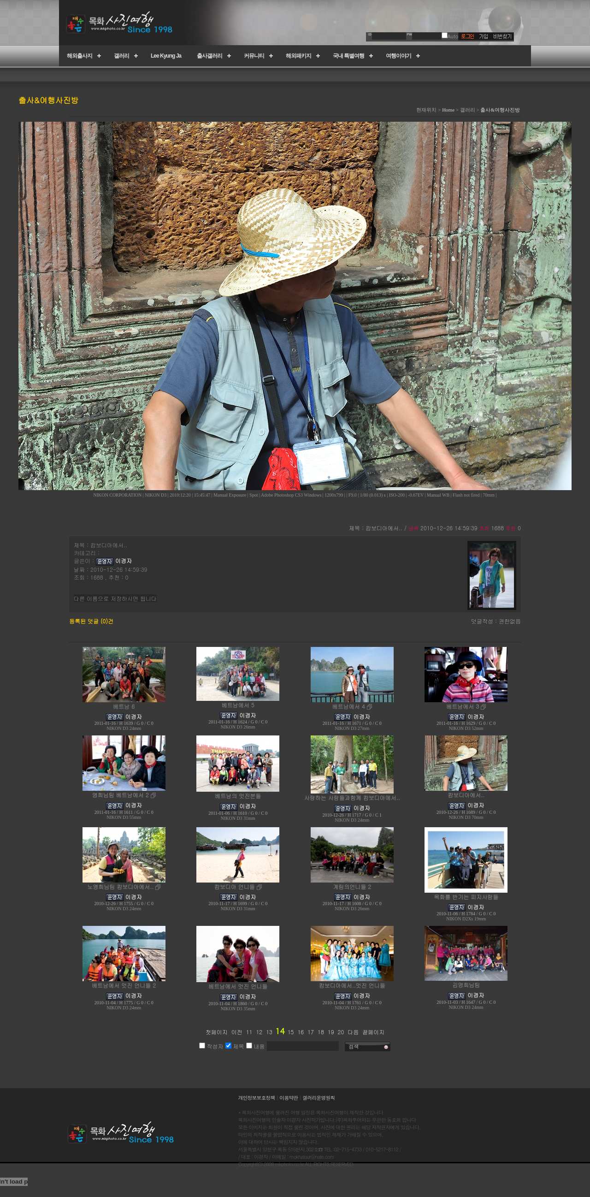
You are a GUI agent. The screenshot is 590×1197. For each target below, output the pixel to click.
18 (321, 1032)
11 (249, 1032)
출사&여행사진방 (500, 110)
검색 (354, 1046)
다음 (353, 1032)
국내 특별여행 (348, 56)
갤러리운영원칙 (318, 1097)
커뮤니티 (254, 56)
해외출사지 (79, 56)
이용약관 (288, 1097)
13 (269, 1032)
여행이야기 (398, 56)
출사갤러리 (209, 56)
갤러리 (121, 56)
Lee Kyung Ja (166, 56)
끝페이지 (373, 1032)
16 (300, 1032)
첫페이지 (217, 1032)
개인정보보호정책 (256, 1097)
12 (259, 1032)
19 (331, 1032)
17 (310, 1032)
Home (448, 110)
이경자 (123, 560)
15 (291, 1032)
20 (341, 1032)
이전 (236, 1032)
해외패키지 (298, 56)
